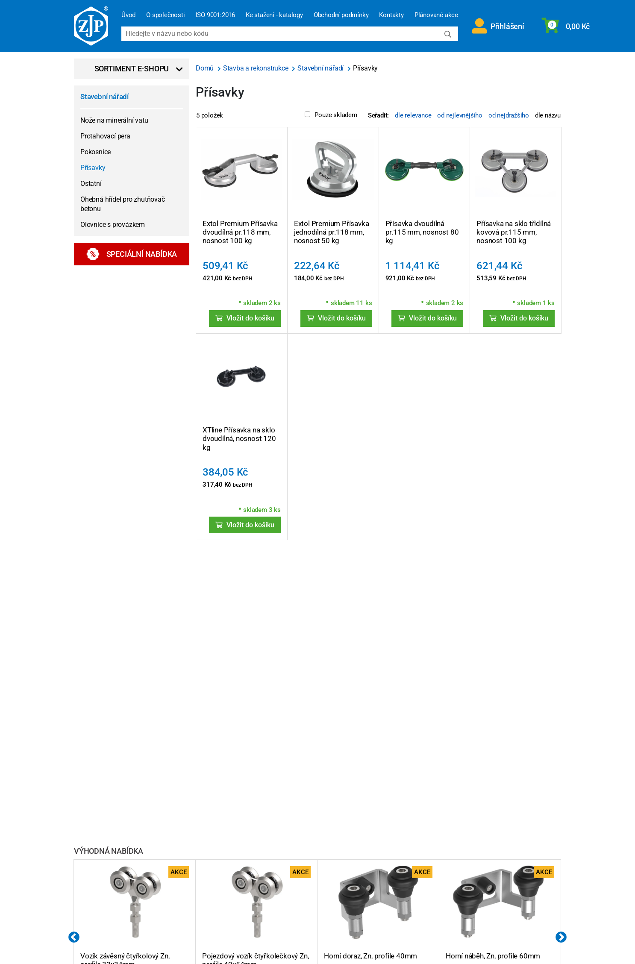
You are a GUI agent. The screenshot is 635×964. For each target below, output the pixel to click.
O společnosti (165, 15)
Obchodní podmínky (341, 15)
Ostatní (91, 183)
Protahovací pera (105, 136)
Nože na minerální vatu (114, 120)
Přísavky (92, 168)
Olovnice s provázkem (112, 224)
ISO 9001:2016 (215, 15)
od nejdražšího (508, 115)
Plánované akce (436, 15)
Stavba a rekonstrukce (256, 68)
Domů (205, 68)
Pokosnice (95, 152)
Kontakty (391, 15)
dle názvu (548, 115)
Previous (74, 937)
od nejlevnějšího (459, 115)
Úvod (128, 15)
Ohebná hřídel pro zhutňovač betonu (122, 204)
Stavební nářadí (104, 96)
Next (561, 937)
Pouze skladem (331, 115)
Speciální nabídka (131, 254)
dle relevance (413, 115)
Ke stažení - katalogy (274, 15)
